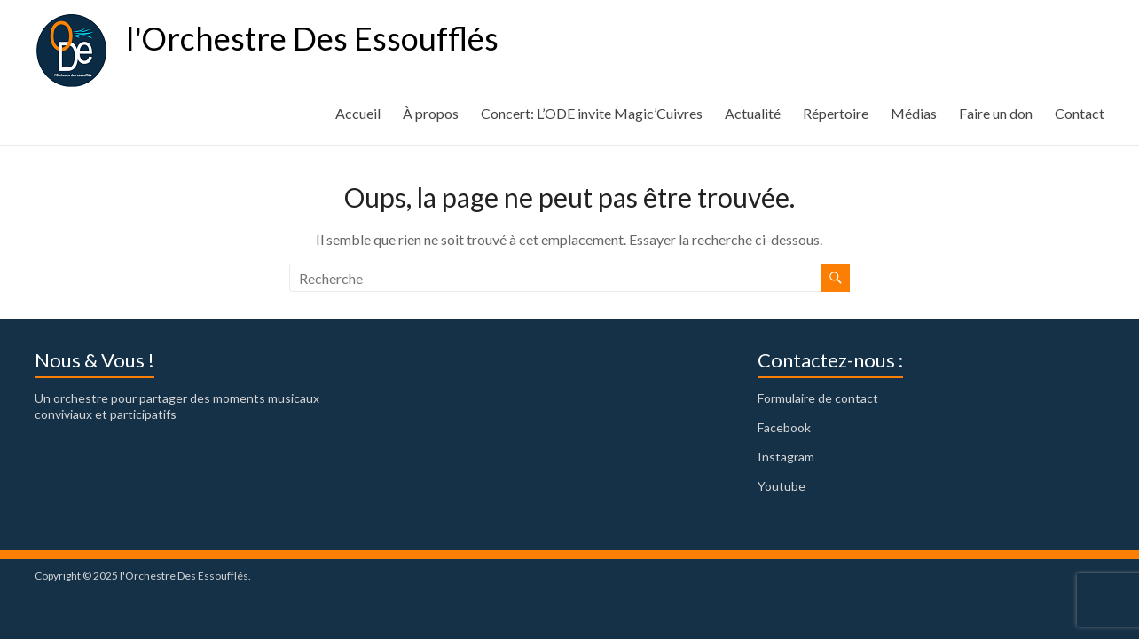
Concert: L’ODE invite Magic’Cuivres (592, 113)
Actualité (753, 113)
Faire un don (996, 113)
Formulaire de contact (818, 398)
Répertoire (835, 113)
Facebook (784, 427)
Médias (914, 113)
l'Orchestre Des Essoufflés (312, 38)
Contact (1079, 113)
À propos (431, 113)
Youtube (781, 485)
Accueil (358, 113)
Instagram (786, 456)
